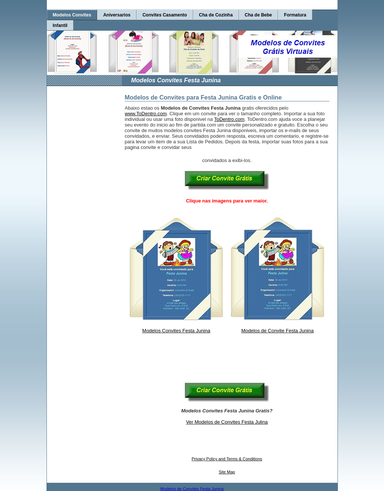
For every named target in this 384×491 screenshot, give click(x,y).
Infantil (60, 25)
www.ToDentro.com (146, 113)
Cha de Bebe (258, 15)
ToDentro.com (229, 119)
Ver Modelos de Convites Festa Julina (227, 422)
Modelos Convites (72, 15)
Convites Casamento (164, 15)
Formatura (295, 15)
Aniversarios (116, 15)
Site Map (227, 472)
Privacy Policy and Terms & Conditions (227, 459)
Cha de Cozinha (216, 15)
